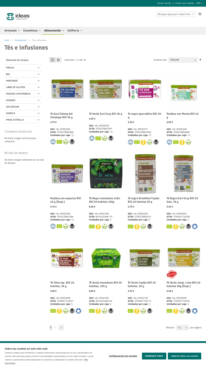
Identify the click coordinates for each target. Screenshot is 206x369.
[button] (199, 3)
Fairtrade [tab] (12, 80)
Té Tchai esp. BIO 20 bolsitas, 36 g (62, 284)
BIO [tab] (8, 74)
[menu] (103, 31)
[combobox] (176, 14)
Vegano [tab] (10, 100)
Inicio (7, 40)
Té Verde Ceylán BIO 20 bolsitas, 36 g (142, 284)
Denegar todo (154, 356)
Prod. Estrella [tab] (15, 119)
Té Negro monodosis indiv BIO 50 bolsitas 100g (104, 199)
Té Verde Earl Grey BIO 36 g (105, 113)
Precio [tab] (10, 67)
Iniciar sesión (164, 3)
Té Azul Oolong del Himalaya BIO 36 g (61, 115)
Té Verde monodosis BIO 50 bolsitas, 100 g (105, 284)
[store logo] (17, 16)
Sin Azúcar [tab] (12, 106)
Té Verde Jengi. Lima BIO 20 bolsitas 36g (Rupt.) (183, 284)
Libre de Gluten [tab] (15, 87)
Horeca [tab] (10, 113)
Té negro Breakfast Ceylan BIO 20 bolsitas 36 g (143, 199)
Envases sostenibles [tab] (18, 93)
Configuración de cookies (123, 356)
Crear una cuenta (184, 3)
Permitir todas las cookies (184, 356)
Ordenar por (160, 59)
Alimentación (21, 40)
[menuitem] (11, 30)
